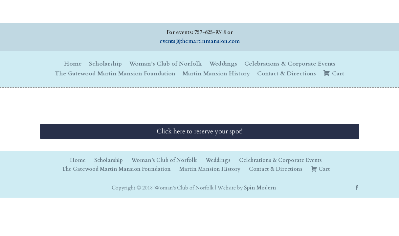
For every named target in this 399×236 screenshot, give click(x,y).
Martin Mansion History (216, 74)
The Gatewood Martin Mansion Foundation (115, 74)
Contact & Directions (286, 74)
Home (73, 65)
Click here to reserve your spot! (200, 131)
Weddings (223, 65)
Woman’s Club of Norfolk (165, 65)
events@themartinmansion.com (200, 41)
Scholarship (105, 65)
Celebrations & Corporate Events (289, 65)
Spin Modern (260, 187)
